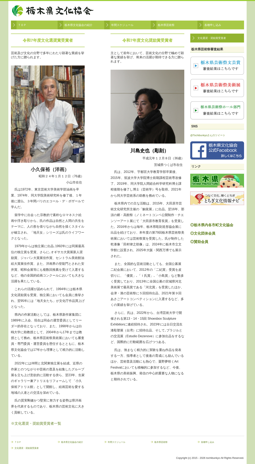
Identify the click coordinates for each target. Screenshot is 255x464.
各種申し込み (212, 25)
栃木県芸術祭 (166, 25)
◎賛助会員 (199, 242)
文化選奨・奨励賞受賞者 (211, 38)
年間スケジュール (122, 25)
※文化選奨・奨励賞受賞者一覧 (36, 423)
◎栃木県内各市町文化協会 (211, 225)
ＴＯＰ (22, 25)
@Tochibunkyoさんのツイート (207, 135)
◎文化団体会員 (202, 233)
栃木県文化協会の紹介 (78, 25)
